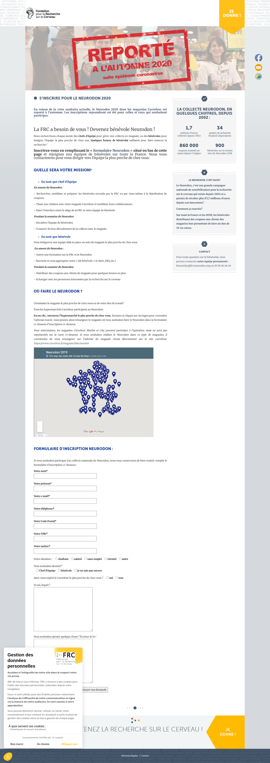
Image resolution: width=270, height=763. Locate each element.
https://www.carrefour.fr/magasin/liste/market (61, 343)
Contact (145, 755)
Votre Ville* (65, 536)
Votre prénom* (65, 486)
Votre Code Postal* (65, 524)
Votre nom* (65, 474)
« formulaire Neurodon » (111, 150)
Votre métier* (65, 549)
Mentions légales (129, 755)
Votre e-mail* (65, 499)
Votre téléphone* (65, 511)
